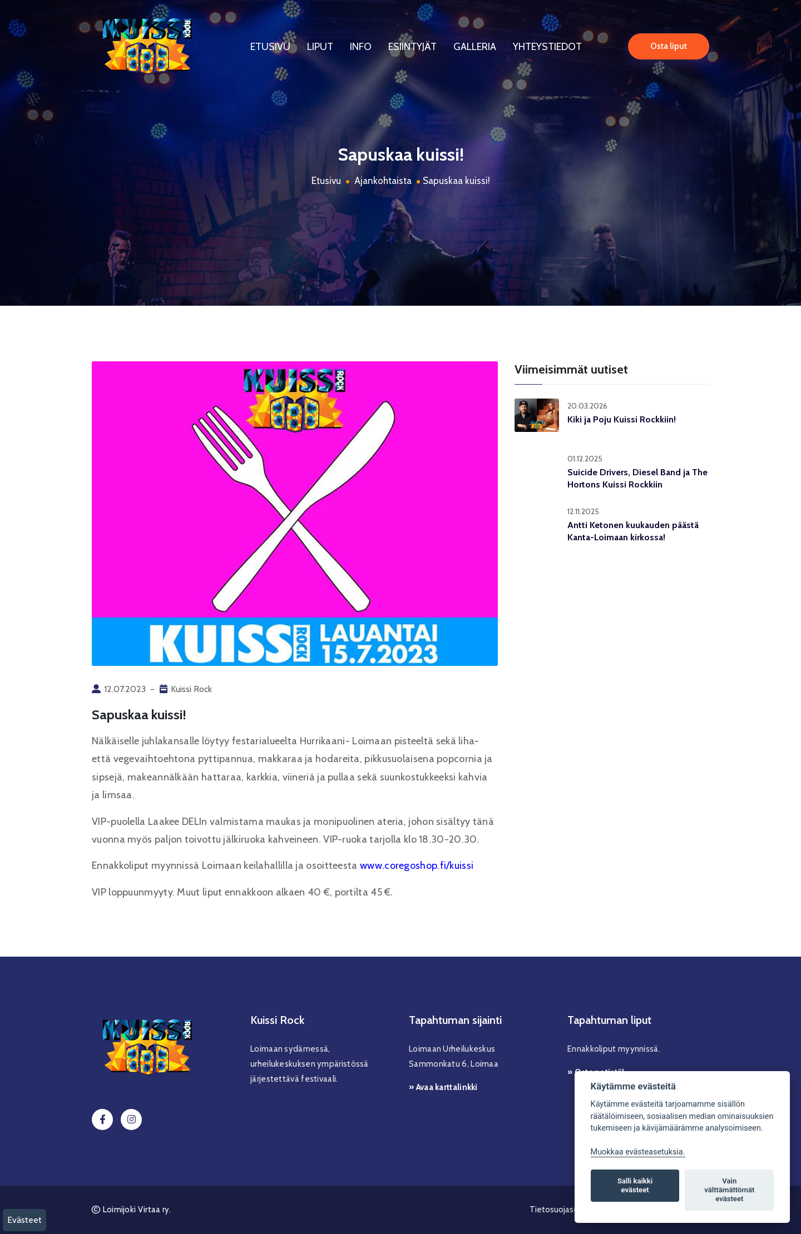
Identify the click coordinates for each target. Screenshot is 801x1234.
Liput (320, 47)
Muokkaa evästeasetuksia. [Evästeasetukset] (638, 1152)
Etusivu (270, 47)
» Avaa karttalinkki (443, 1087)
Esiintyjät (412, 47)
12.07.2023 (125, 689)
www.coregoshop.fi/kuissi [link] (416, 865)
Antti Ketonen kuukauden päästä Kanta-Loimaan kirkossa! (633, 531)
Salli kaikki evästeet (634, 1185)
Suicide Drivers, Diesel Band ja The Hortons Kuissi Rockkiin (637, 478)
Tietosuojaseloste (563, 1210)
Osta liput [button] (668, 46)
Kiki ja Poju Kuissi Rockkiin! (621, 419)
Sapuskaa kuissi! (456, 180)
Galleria (474, 47)
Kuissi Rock (191, 689)
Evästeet (24, 1220)
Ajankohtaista (383, 180)
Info (361, 47)
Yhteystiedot (547, 47)
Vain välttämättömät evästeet (729, 1190)
